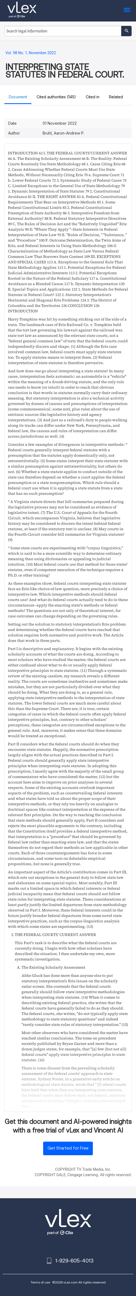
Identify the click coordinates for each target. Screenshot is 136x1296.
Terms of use (40, 1282)
